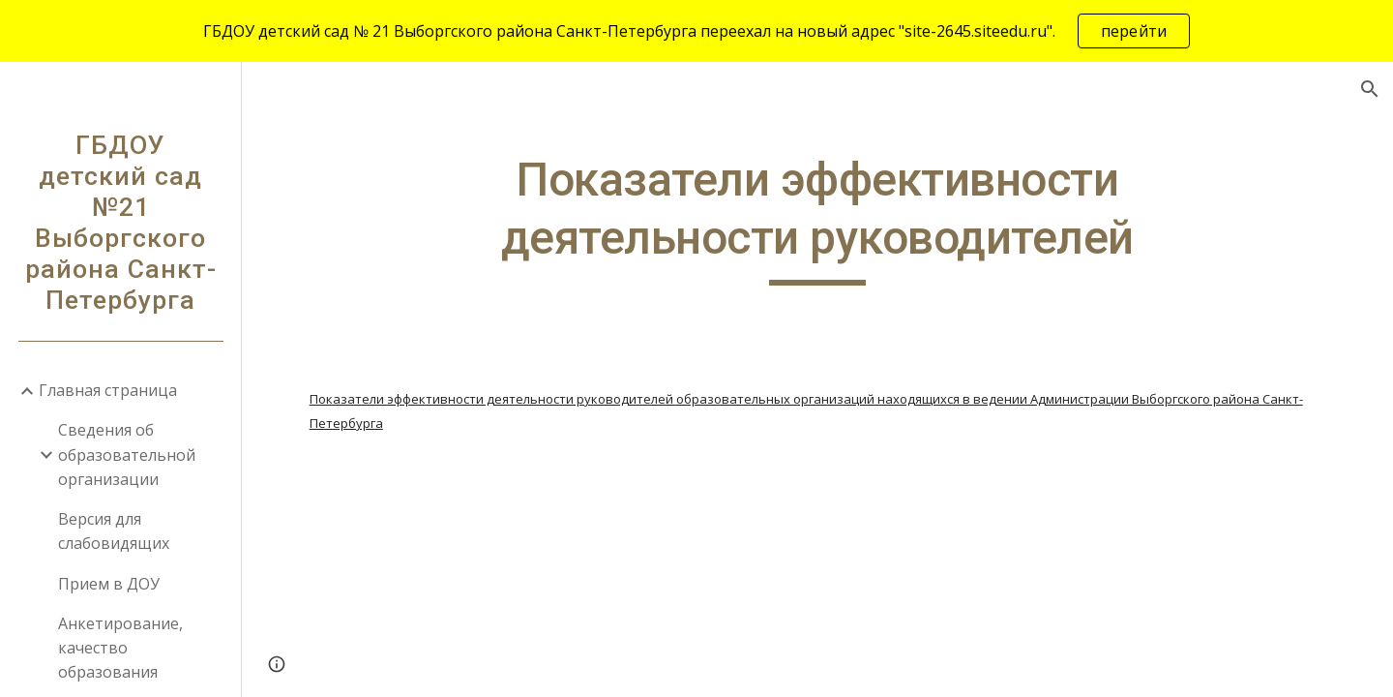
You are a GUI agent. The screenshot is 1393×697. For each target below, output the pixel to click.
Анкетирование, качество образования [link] (120, 648)
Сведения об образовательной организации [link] (126, 454)
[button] (1370, 89)
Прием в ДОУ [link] (109, 583)
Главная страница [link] (108, 390)
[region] (696, 31)
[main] (817, 218)
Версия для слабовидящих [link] (113, 531)
